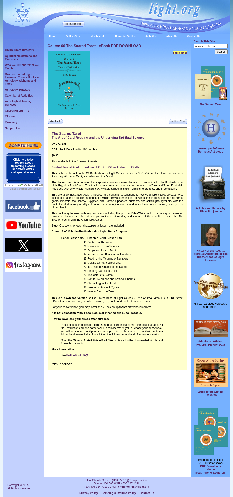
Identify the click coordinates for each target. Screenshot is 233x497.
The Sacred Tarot (211, 104)
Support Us (12, 128)
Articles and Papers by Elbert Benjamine (210, 210)
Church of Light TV (17, 110)
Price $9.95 (180, 52)
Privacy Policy (88, 493)
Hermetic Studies (125, 36)
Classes (10, 116)
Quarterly (11, 122)
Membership (98, 36)
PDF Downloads (210, 466)
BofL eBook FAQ (77, 355)
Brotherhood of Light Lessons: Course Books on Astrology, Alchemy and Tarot (22, 79)
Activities (151, 36)
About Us (171, 36)
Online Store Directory (19, 50)
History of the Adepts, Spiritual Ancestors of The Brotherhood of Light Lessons (211, 255)
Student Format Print (65, 167)
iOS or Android (117, 167)
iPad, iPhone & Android (210, 472)
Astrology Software (17, 89)
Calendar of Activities (19, 95)
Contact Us (193, 36)
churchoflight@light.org (133, 486)
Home (52, 36)
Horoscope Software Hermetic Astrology (210, 150)
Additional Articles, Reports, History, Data (210, 343)
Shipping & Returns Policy (119, 493)
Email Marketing (19, 189)
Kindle (135, 167)
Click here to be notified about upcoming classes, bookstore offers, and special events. (23, 166)
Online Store (73, 36)
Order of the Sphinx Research (210, 393)
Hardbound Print (93, 167)
